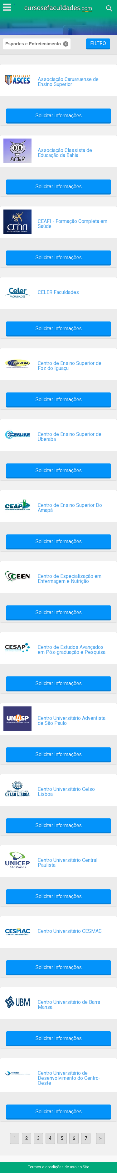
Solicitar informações (58, 115)
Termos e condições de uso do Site (58, 1167)
